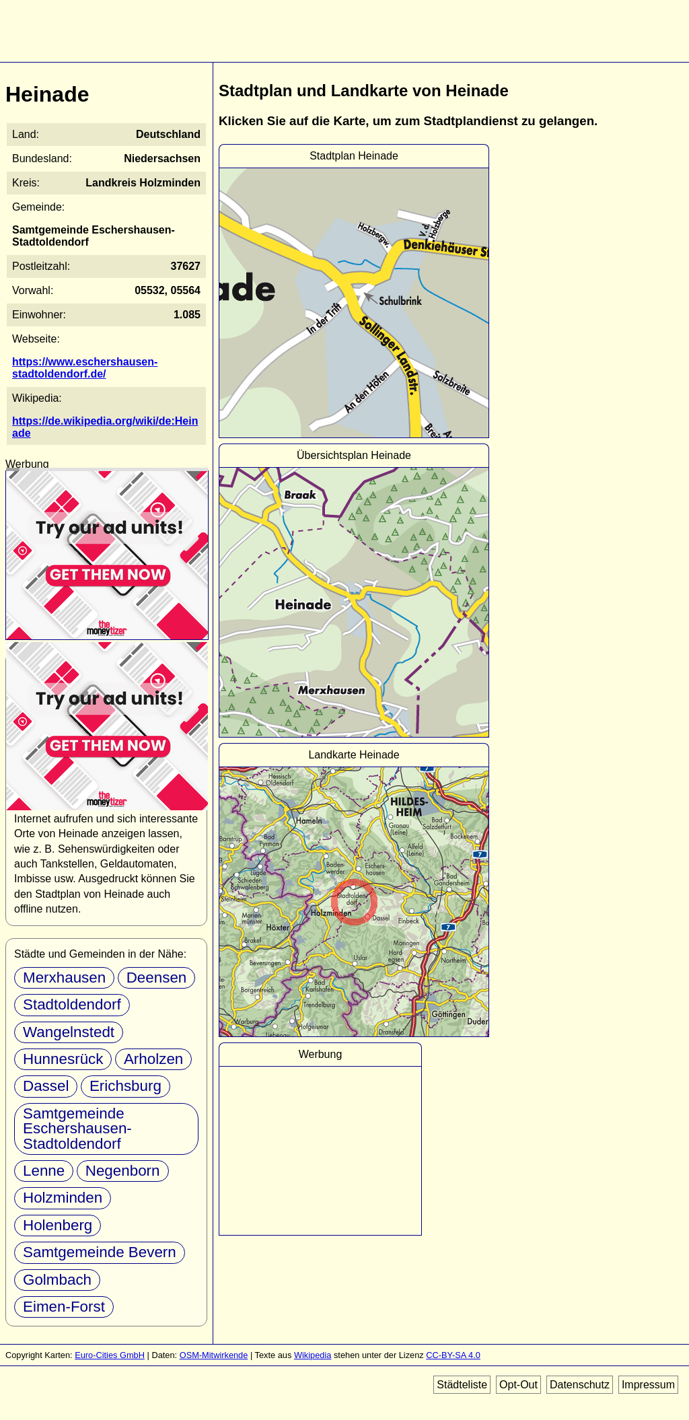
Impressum (648, 1384)
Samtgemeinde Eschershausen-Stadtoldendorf (77, 1128)
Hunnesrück (63, 1059)
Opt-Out (518, 1384)
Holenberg (57, 1225)
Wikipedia (312, 1355)
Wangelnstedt (68, 1032)
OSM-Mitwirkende (214, 1355)
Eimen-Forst (64, 1306)
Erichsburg (125, 1085)
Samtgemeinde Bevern (99, 1252)
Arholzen (153, 1059)
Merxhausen (64, 977)
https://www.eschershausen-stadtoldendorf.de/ (84, 368)
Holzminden (62, 1197)
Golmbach (57, 1279)
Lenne (44, 1170)
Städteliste (462, 1384)
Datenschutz (580, 1384)
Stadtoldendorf (72, 1004)
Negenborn (122, 1170)
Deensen (156, 977)
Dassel (46, 1085)
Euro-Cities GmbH (110, 1355)
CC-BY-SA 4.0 (453, 1355)
